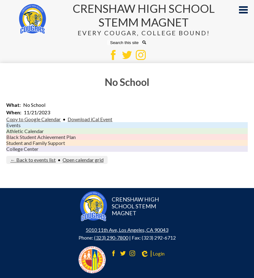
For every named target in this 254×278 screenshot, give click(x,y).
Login (152, 254)
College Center (22, 149)
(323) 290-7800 (111, 238)
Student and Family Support (35, 143)
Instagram (141, 55)
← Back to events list (33, 160)
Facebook (113, 55)
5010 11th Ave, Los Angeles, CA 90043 (127, 230)
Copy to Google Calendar (33, 119)
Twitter (127, 55)
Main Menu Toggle (243, 9)
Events (13, 125)
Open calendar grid (83, 160)
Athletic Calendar (25, 131)
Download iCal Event (90, 119)
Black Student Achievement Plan (41, 137)
